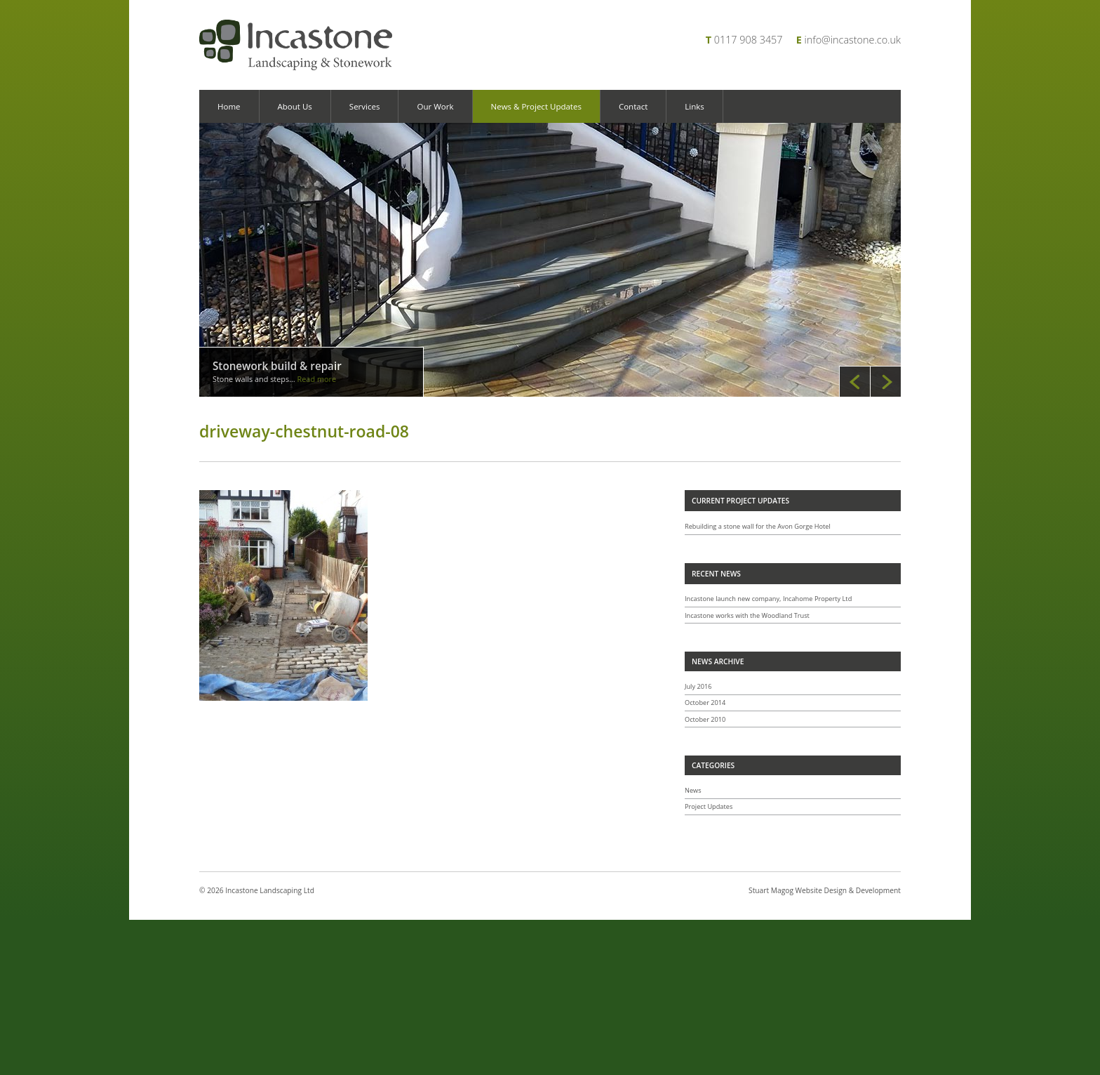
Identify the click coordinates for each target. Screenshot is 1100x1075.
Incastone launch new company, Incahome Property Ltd (768, 598)
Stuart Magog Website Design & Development (825, 890)
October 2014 (705, 702)
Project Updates (708, 806)
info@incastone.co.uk (853, 39)
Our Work (435, 106)
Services (364, 106)
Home (229, 106)
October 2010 (705, 719)
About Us (295, 106)
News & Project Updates (536, 106)
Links (694, 106)
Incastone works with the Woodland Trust (747, 615)
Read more (317, 379)
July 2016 (698, 686)
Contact (633, 106)
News (693, 790)
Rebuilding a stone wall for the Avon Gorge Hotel (758, 526)
